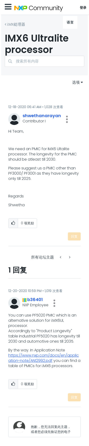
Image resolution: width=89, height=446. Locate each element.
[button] (67, 119)
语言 (70, 22)
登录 (83, 7)
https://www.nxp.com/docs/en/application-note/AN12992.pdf (43, 358)
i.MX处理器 (16, 24)
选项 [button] (76, 82)
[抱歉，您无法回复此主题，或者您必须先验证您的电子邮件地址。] (52, 427)
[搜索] (44, 61)
